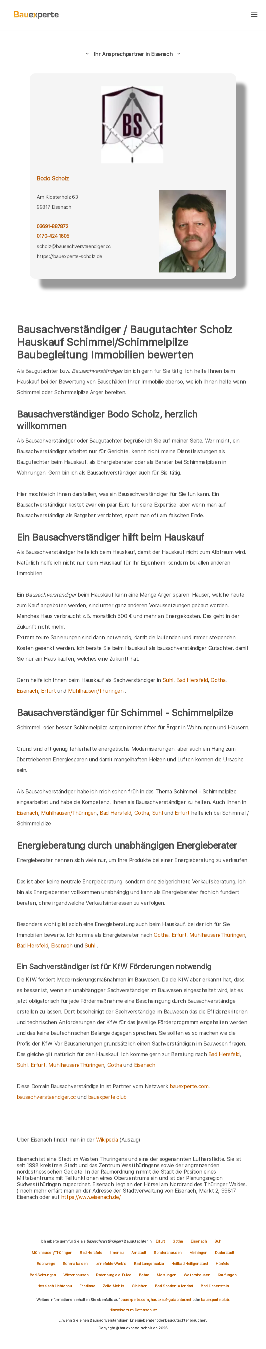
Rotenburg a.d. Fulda (114, 1275)
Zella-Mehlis (114, 1286)
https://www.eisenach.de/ (90, 1197)
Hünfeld (222, 1263)
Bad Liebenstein (215, 1286)
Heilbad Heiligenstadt (190, 1263)
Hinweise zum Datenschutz (133, 1310)
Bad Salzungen (43, 1275)
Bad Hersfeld (192, 680)
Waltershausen (197, 1275)
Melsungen (167, 1275)
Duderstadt (224, 1252)
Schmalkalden (76, 1263)
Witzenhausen (76, 1275)
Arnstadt (139, 1252)
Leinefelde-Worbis (111, 1263)
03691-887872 (52, 226)
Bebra (144, 1275)
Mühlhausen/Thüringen (96, 691)
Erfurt (48, 691)
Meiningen (198, 1252)
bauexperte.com (189, 1086)
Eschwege (46, 1263)
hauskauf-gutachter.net (171, 1299)
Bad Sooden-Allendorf (174, 1286)
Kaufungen (227, 1275)
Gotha (218, 680)
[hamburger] (254, 14)
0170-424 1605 (53, 236)
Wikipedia (107, 1140)
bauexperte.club (107, 1097)
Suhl (167, 680)
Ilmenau (117, 1252)
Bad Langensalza (149, 1263)
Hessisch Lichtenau (55, 1286)
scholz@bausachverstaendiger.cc (74, 246)
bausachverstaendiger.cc (46, 1097)
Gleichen (140, 1286)
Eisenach (27, 691)
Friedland (87, 1286)
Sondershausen (168, 1252)
